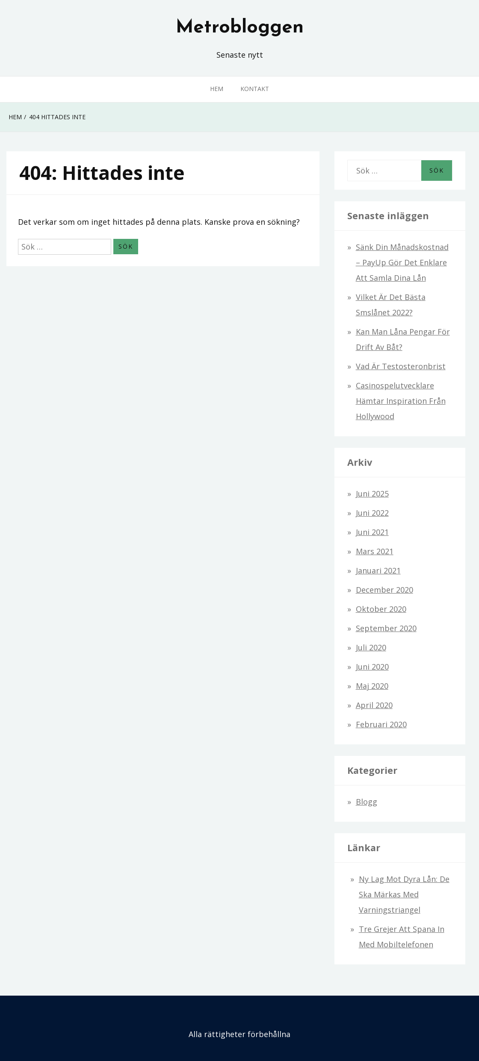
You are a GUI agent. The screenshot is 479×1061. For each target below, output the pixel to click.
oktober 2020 (381, 609)
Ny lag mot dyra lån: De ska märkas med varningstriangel (404, 894)
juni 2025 (372, 493)
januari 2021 (378, 570)
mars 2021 (374, 551)
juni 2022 (372, 513)
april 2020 (374, 705)
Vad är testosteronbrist (401, 366)
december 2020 (384, 590)
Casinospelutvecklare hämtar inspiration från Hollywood (401, 400)
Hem (216, 89)
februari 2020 (381, 724)
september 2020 (386, 628)
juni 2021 (372, 532)
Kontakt (254, 89)
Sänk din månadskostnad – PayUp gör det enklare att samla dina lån (402, 262)
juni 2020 (372, 666)
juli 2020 (371, 647)
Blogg (366, 801)
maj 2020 (372, 686)
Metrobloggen (240, 27)
